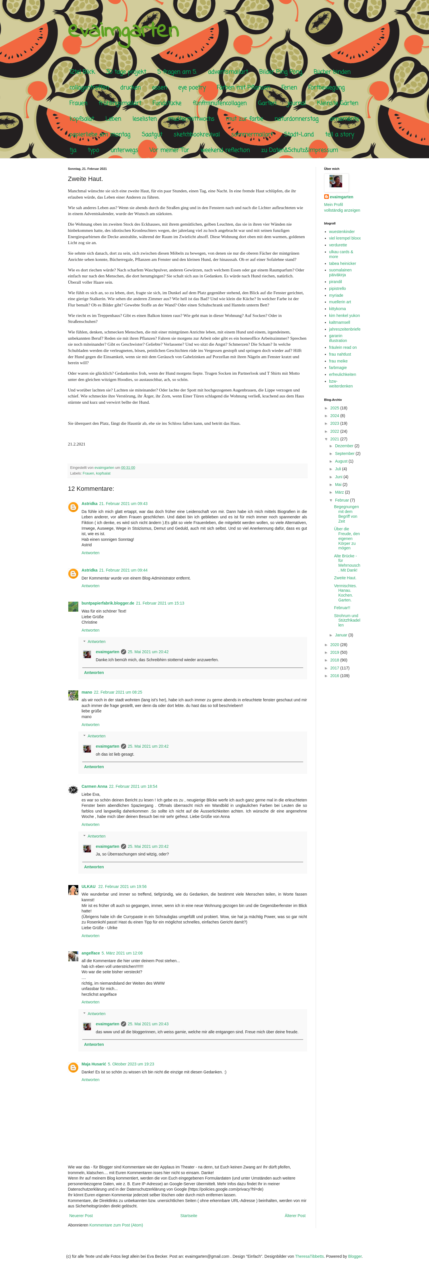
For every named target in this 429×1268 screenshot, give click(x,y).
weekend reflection (225, 150)
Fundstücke (167, 103)
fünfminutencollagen (220, 103)
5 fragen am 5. (177, 72)
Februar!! (342, 607)
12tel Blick (82, 72)
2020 (335, 644)
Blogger (355, 1256)
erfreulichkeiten (342, 374)
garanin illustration (338, 338)
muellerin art (340, 302)
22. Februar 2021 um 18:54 (133, 786)
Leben (113, 119)
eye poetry (192, 87)
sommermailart (252, 134)
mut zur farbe (244, 119)
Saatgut (152, 134)
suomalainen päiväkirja (340, 272)
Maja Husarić (94, 1064)
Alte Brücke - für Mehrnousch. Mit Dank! (347, 563)
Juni (339, 477)
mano (87, 692)
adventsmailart (228, 72)
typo (93, 150)
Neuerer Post (81, 1215)
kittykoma (337, 308)
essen (159, 87)
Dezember (344, 446)
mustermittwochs (191, 119)
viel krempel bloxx (345, 238)
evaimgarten (123, 31)
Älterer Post (295, 1215)
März (340, 492)
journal (297, 103)
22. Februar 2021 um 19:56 (122, 886)
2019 (335, 652)
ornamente (344, 119)
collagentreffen (89, 87)
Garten (267, 103)
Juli (338, 469)
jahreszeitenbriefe (345, 329)
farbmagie (338, 367)
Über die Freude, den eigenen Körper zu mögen (347, 538)
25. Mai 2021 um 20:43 (148, 1024)
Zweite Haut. (345, 578)
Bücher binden (332, 72)
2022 (335, 431)
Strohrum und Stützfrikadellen (347, 620)
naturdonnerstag (296, 119)
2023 (335, 423)
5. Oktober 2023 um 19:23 (131, 1064)
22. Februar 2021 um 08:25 (118, 692)
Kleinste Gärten (337, 103)
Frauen (78, 103)
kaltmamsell (339, 322)
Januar (341, 635)
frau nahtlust (340, 354)
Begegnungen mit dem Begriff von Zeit (346, 513)
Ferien (289, 87)
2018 (335, 660)
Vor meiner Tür (169, 150)
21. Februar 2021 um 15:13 (160, 603)
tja (72, 150)
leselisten (144, 119)
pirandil (335, 281)
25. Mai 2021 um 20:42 (148, 652)
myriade (336, 295)
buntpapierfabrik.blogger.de (108, 603)
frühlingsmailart (119, 103)
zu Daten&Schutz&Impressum (299, 150)
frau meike (338, 361)
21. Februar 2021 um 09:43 (123, 503)
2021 (335, 439)
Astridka (90, 503)
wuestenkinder (342, 231)
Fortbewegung (326, 87)
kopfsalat (81, 119)
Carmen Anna (95, 786)
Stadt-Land (299, 134)
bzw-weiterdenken (341, 383)
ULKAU (89, 886)
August (341, 461)
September (345, 453)
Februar (342, 500)
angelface (91, 953)
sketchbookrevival (197, 134)
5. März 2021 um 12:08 (122, 953)
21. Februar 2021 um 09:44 (123, 570)
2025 (335, 408)
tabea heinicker (342, 263)
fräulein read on (343, 347)
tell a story (339, 134)
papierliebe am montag (99, 134)
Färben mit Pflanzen (243, 87)
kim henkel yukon (344, 315)
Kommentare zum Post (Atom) (116, 1225)
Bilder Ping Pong (280, 72)
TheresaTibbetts (309, 1256)
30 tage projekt (126, 72)
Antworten (91, 553)
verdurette (338, 245)
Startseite (188, 1215)
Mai (338, 484)
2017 (335, 668)
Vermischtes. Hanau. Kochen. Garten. (345, 593)
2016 (335, 675)
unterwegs (124, 150)
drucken (130, 87)
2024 (335, 415)
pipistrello (337, 288)
